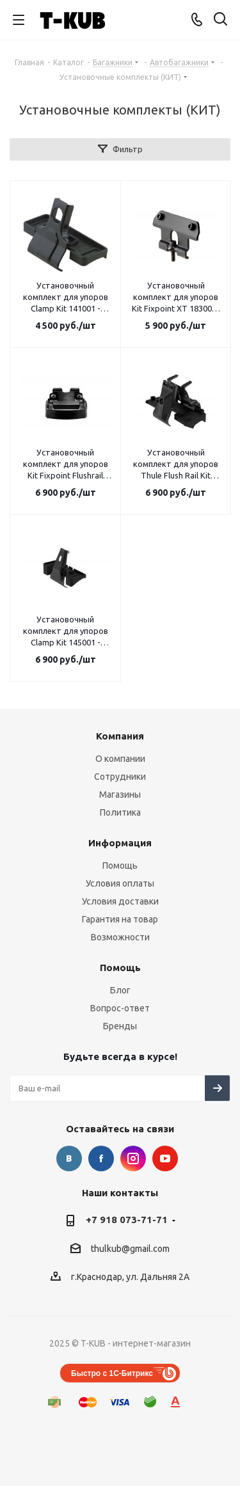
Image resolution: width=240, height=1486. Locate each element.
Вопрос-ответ (120, 1008)
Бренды (120, 1026)
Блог (120, 990)
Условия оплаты (120, 883)
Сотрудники (120, 776)
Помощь (120, 865)
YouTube (165, 1158)
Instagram (133, 1158)
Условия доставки (120, 901)
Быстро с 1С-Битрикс (112, 1373)
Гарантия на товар (120, 919)
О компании (120, 759)
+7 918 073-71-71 (127, 1219)
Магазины (120, 794)
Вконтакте (69, 1158)
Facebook (101, 1158)
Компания (120, 736)
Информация (120, 842)
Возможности (120, 937)
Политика (120, 812)
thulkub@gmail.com (130, 1249)
